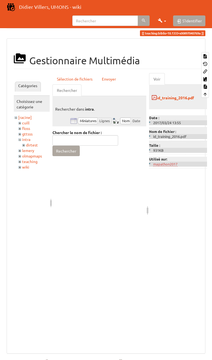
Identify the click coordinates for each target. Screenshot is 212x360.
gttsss (27, 133)
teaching (30, 161)
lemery (28, 150)
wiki (25, 166)
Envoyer (109, 78)
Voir (156, 78)
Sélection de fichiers (74, 78)
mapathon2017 (165, 164)
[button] (162, 21)
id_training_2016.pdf (175, 97)
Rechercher (67, 90)
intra (26, 139)
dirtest (32, 144)
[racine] (25, 117)
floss (26, 128)
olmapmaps (32, 155)
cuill (26, 122)
